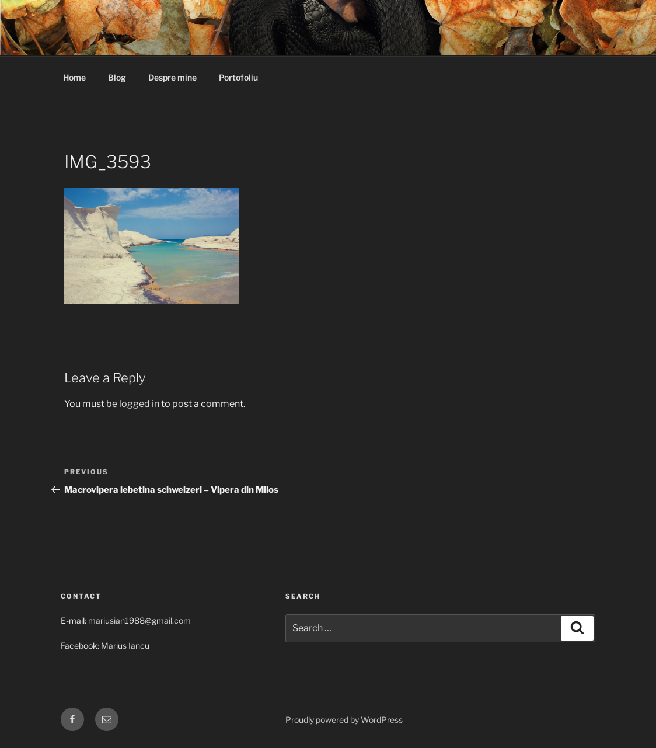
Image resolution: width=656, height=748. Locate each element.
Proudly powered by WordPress (344, 720)
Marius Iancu (125, 645)
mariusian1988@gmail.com (139, 620)
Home (74, 77)
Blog (117, 77)
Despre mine (172, 77)
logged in (139, 403)
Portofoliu (238, 77)
